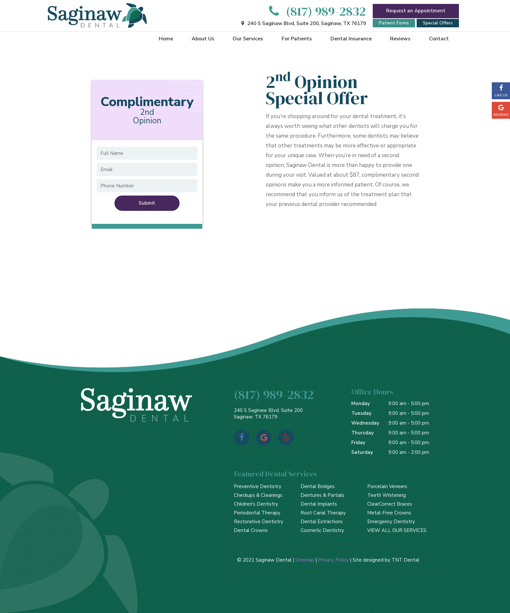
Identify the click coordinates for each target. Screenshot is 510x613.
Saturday (362, 452)
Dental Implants (319, 504)
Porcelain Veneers (387, 486)
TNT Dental (405, 560)
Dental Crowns (251, 530)
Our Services (248, 38)
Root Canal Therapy (323, 513)
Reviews (400, 38)
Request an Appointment (415, 10)
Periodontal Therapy (257, 513)
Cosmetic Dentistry (322, 530)
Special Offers (438, 23)
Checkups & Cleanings (258, 495)
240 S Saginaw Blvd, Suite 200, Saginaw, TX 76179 (302, 23)
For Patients (297, 38)
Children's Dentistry (256, 504)
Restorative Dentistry (258, 521)
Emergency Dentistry (391, 521)
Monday (360, 403)
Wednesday (365, 423)
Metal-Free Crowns (389, 513)
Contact (439, 38)
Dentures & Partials (322, 495)
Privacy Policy (333, 560)
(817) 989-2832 (315, 11)
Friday (358, 442)
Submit (147, 203)
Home (166, 38)
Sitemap (304, 560)
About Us (203, 38)
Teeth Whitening (386, 495)
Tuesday (361, 413)
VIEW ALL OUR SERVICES (396, 530)
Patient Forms (394, 23)
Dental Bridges (318, 486)
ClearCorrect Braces (389, 504)
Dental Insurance (351, 38)
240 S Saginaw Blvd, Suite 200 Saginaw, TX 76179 (268, 413)
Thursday (362, 432)
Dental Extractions (322, 521)
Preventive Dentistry (257, 486)
